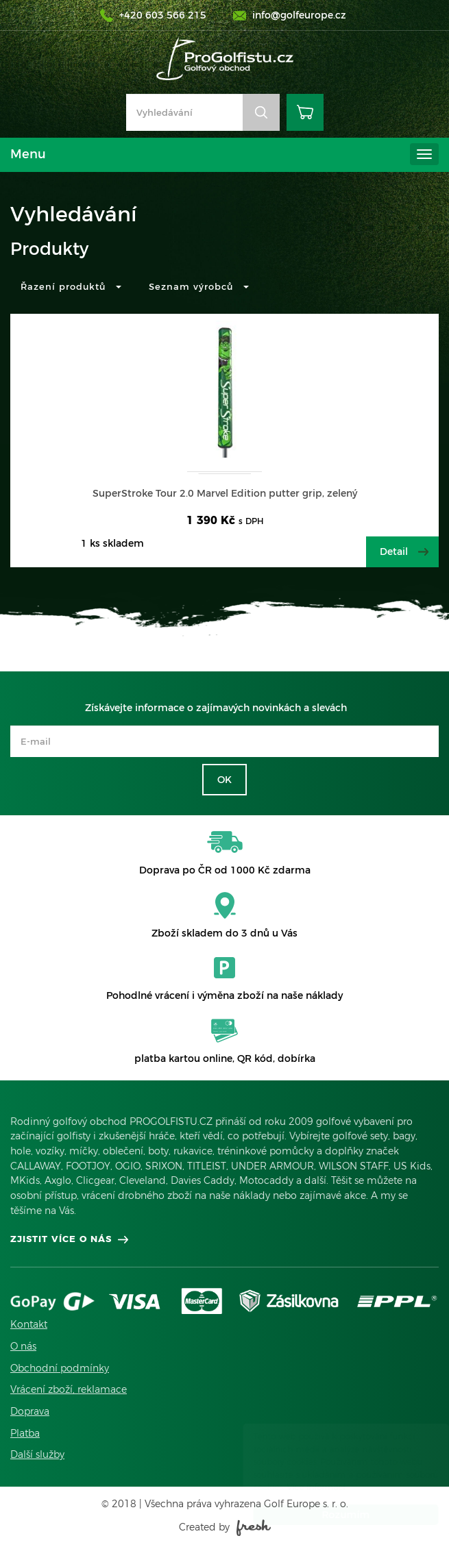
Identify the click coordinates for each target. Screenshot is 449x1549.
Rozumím (332, 1515)
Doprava (29, 1411)
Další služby (37, 1454)
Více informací (303, 1487)
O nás (23, 1346)
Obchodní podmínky (59, 1368)
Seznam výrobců (199, 286)
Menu (28, 154)
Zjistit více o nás (61, 1238)
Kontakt (28, 1324)
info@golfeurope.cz (299, 15)
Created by (225, 1527)
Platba (25, 1433)
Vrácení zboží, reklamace (68, 1389)
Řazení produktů (71, 286)
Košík (305, 112)
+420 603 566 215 (162, 15)
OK (224, 779)
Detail (394, 551)
